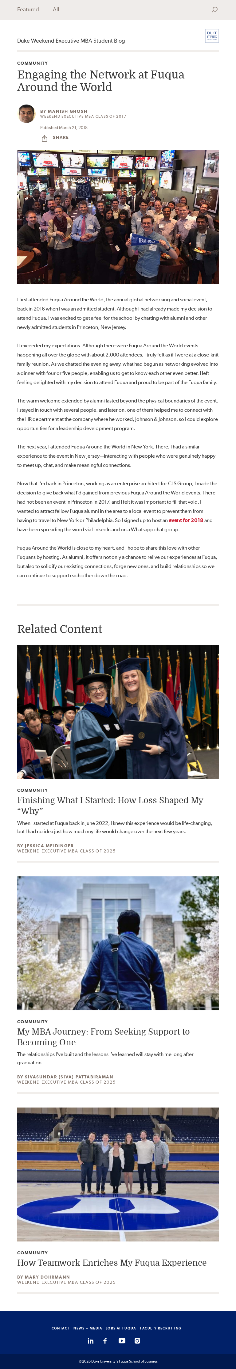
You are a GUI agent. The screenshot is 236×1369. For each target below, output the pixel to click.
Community (32, 63)
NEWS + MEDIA (87, 1328)
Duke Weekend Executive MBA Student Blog (71, 40)
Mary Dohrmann (47, 1277)
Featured (28, 9)
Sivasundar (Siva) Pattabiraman (69, 1076)
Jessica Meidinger (49, 845)
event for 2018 (186, 520)
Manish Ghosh (67, 111)
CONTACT (61, 1328)
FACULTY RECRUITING (161, 1328)
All (56, 9)
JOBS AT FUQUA (121, 1328)
